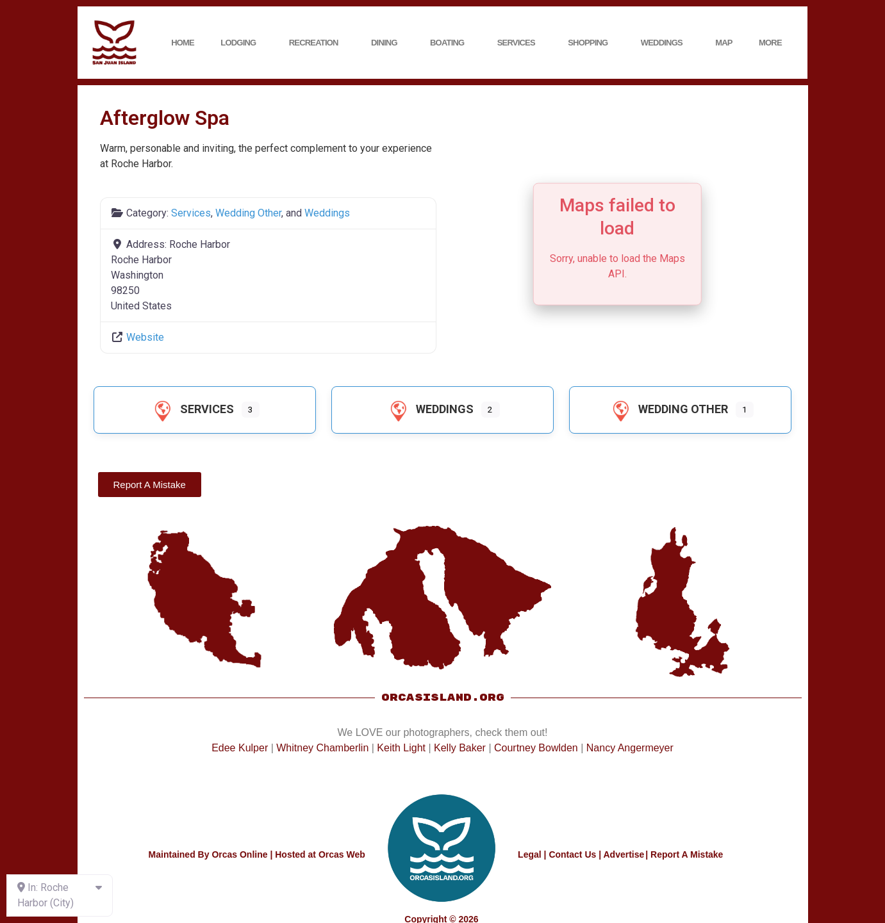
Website (145, 337)
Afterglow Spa (164, 118)
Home (182, 42)
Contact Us (572, 854)
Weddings (665, 43)
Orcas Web (341, 854)
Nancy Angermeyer (630, 747)
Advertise (623, 854)
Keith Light (401, 747)
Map (723, 42)
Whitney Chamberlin (322, 747)
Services (519, 43)
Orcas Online (239, 854)
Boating (450, 43)
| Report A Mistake (684, 854)
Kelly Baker (460, 747)
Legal (530, 854)
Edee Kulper (239, 747)
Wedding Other (248, 213)
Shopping (591, 43)
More (773, 43)
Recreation (317, 43)
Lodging (241, 43)
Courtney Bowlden (536, 747)
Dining (387, 43)
